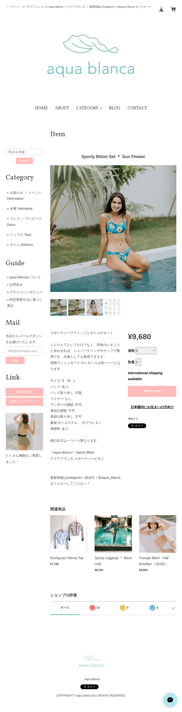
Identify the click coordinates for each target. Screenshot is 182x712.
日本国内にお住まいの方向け (152, 407)
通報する (133, 418)
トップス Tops (20, 235)
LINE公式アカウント (24, 401)
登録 (15, 360)
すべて (65, 607)
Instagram (24, 392)
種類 (131, 351)
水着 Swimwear (21, 208)
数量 (131, 362)
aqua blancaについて (25, 277)
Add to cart (152, 391)
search (24, 161)
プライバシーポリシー (26, 292)
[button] (89, 108)
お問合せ (16, 284)
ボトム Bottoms (21, 245)
